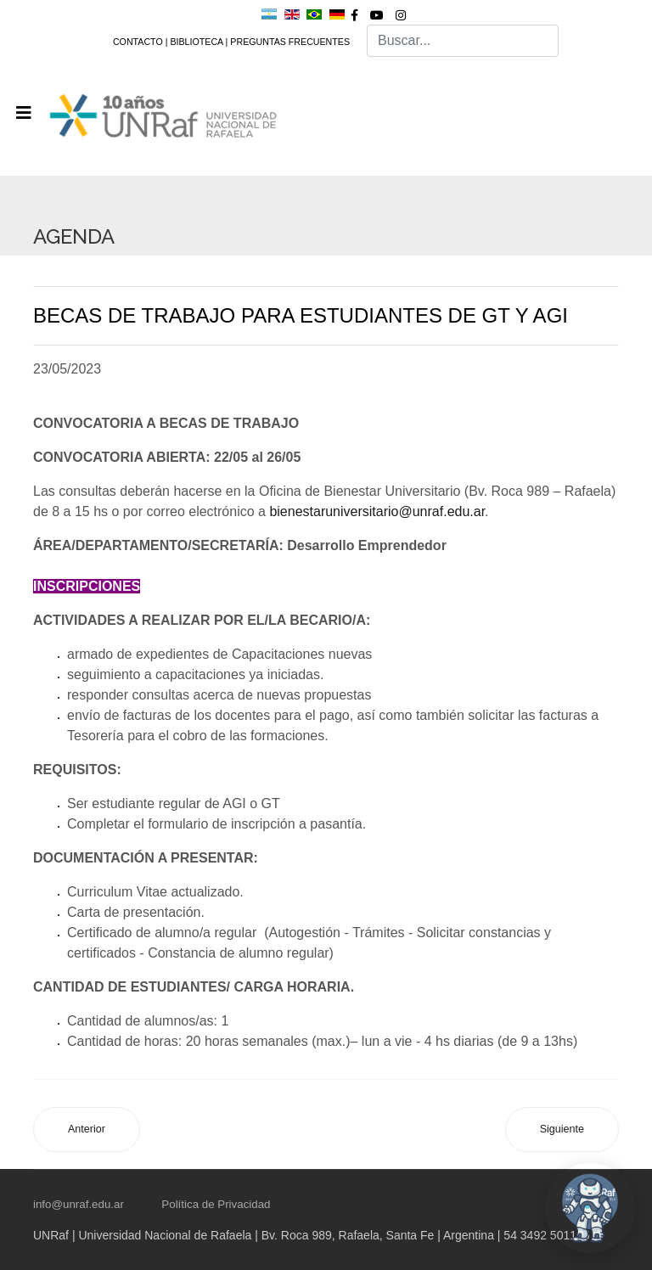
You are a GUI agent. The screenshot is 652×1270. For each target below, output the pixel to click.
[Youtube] (377, 15)
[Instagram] (401, 15)
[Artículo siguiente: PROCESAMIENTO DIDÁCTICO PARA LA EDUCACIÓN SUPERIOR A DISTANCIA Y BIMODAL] (562, 1129)
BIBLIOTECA (196, 42)
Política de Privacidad (215, 1204)
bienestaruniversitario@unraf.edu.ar (377, 511)
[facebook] (354, 15)
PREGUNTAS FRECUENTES (290, 42)
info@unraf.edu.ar (78, 1204)
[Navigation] (23, 113)
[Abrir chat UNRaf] (590, 1208)
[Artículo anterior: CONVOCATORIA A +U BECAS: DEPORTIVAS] (86, 1129)
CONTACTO (138, 42)
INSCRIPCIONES (86, 586)
